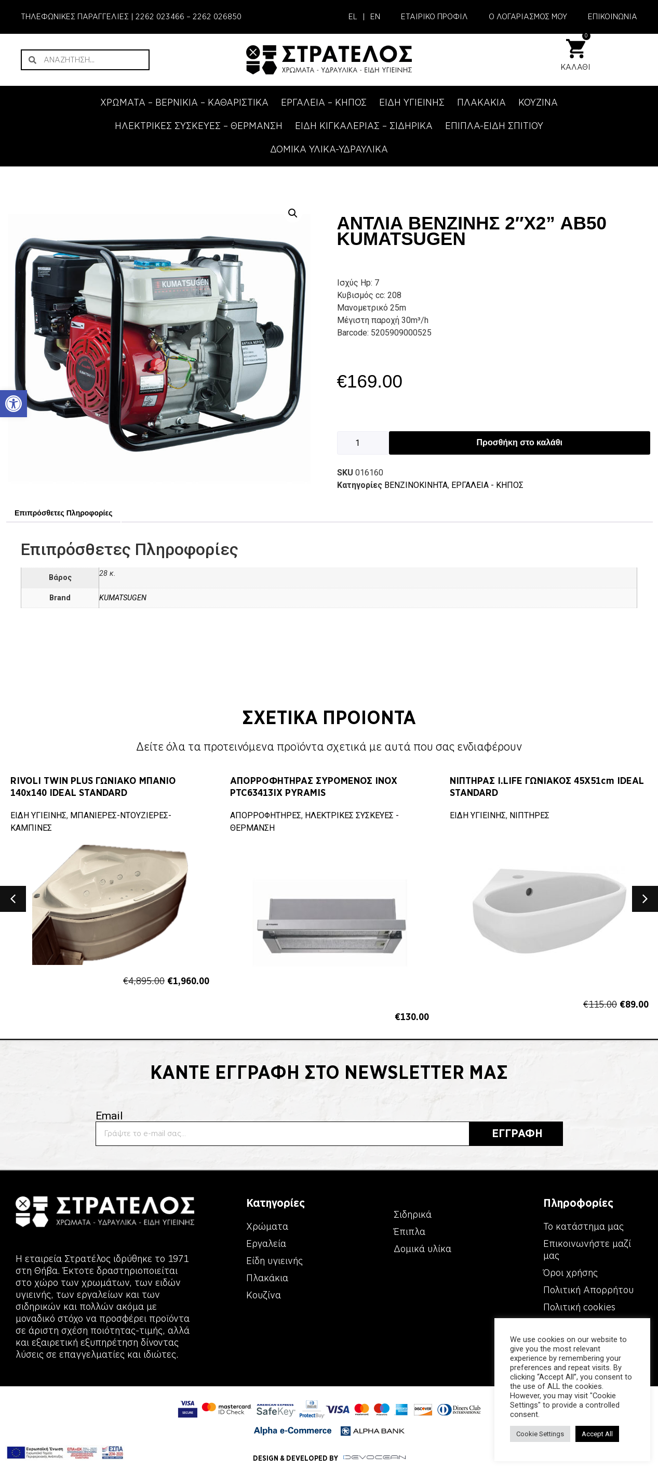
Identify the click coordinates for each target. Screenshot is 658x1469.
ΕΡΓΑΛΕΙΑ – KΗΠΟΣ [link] (324, 102)
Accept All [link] (597, 1434)
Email (109, 1116)
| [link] (363, 16)
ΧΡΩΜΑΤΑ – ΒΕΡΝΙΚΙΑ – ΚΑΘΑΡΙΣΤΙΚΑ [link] (184, 102)
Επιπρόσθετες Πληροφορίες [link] (63, 513)
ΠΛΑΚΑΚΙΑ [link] (481, 102)
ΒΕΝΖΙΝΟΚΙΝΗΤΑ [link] (416, 485)
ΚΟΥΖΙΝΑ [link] (538, 102)
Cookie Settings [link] (540, 1434)
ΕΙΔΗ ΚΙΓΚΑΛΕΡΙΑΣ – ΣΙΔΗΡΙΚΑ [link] (364, 126)
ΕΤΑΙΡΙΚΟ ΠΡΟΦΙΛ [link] (434, 16)
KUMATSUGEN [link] (122, 598)
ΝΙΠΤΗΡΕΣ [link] (529, 815)
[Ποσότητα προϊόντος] (363, 443)
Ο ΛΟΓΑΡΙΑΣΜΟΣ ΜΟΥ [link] (528, 16)
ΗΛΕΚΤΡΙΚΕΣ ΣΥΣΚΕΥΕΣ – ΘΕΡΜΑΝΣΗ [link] (199, 126)
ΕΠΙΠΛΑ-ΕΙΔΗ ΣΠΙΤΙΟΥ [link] (494, 126)
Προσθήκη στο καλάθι (519, 442)
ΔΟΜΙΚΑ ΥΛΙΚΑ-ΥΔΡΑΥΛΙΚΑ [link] (329, 149)
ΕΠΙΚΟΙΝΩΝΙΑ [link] (612, 16)
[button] (293, 213)
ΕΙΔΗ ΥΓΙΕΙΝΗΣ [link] (412, 102)
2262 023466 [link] (160, 16)
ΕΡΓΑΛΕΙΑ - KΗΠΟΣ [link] (487, 485)
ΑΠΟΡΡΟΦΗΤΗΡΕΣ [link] (265, 815)
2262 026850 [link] (217, 16)
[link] (13, 403)
